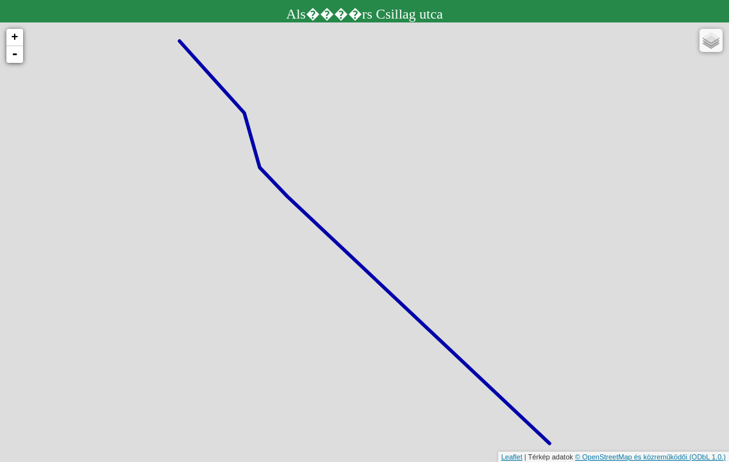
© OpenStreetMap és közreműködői (632, 457)
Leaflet (512, 457)
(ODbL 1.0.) (707, 457)
